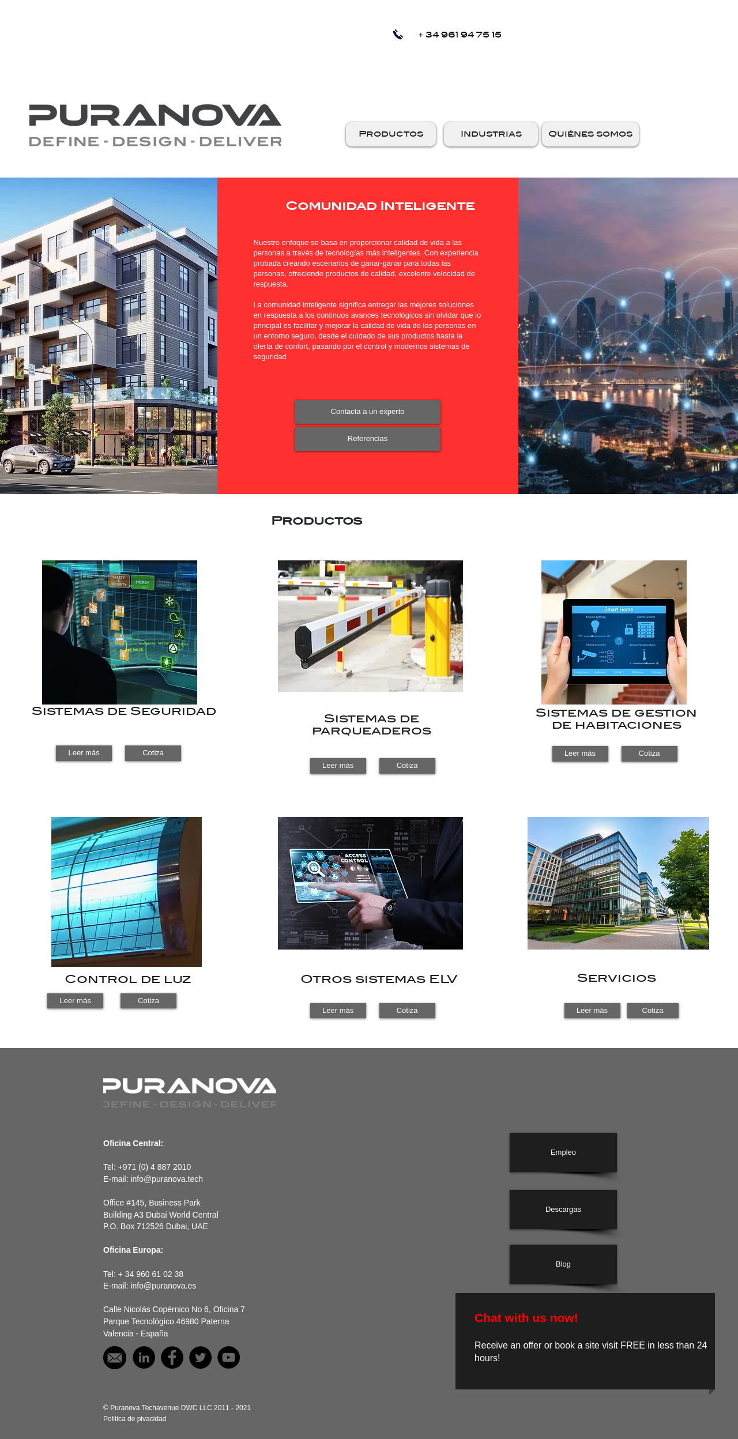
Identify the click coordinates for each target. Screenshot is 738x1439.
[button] (391, 134)
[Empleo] (563, 1152)
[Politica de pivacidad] (134, 1419)
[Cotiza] (153, 753)
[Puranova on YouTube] (228, 1357)
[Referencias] (367, 439)
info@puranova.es (163, 1285)
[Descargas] (563, 1209)
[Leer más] (84, 753)
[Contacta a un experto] (367, 412)
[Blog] (563, 1264)
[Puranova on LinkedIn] (144, 1357)
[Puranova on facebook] (172, 1357)
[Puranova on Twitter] (200, 1357)
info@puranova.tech (166, 1179)
